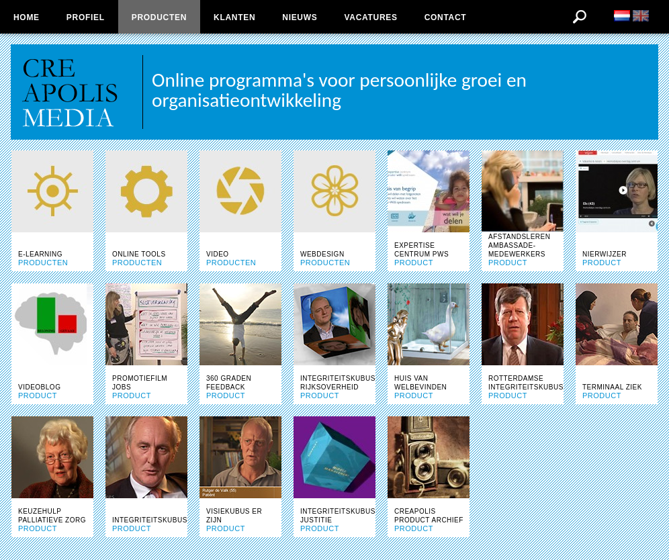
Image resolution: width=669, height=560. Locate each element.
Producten (159, 17)
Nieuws (299, 17)
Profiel (85, 17)
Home (26, 17)
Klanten (234, 17)
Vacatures (370, 17)
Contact (446, 17)
